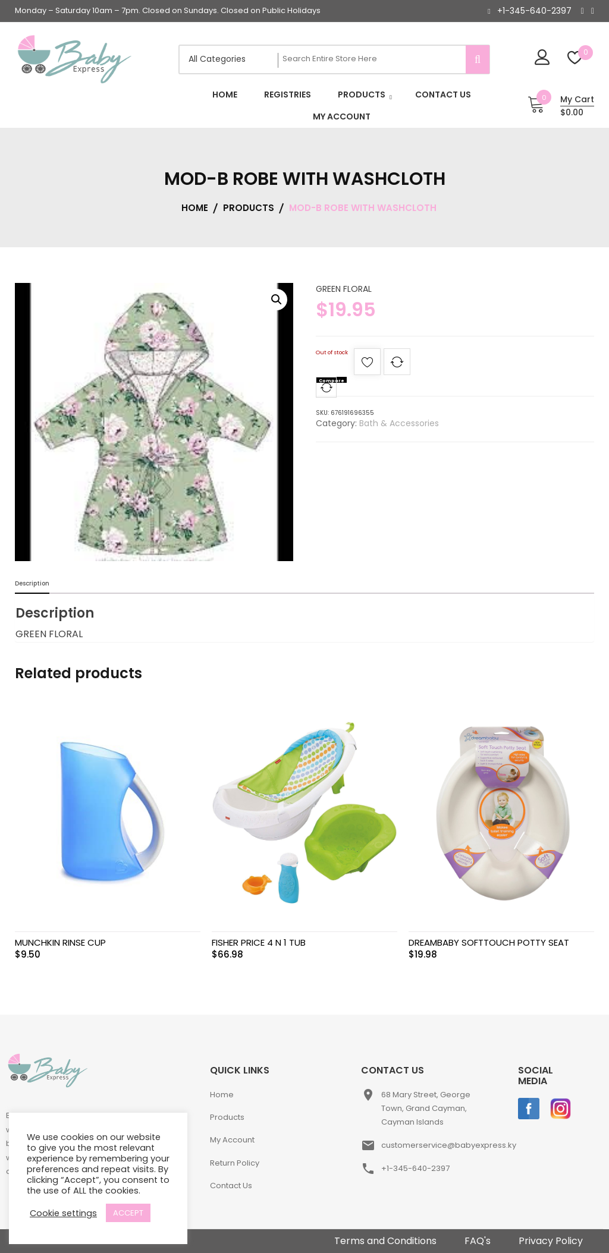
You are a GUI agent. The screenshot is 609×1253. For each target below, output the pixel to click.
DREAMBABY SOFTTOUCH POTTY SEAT (489, 942)
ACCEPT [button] (128, 1213)
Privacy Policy (551, 1241)
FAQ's (477, 1241)
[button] (276, 299)
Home (222, 1094)
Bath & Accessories (399, 423)
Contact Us (231, 1185)
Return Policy (234, 1163)
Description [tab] (32, 583)
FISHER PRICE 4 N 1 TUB (259, 942)
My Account (232, 1139)
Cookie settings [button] (63, 1213)
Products (227, 1117)
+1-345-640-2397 (534, 11)
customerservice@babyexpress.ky (448, 1145)
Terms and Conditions (385, 1241)
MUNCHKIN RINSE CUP (60, 942)
